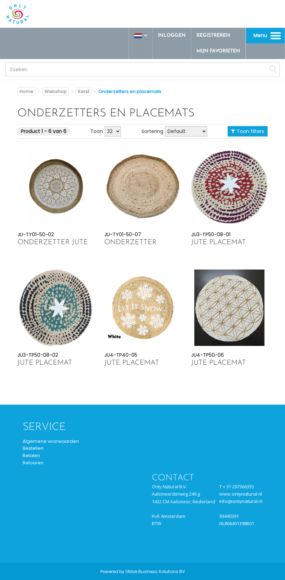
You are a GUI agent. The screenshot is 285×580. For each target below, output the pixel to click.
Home (26, 91)
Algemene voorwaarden (51, 441)
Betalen (31, 455)
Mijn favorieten (218, 51)
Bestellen (33, 448)
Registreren (213, 35)
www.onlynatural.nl (240, 494)
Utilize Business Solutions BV (155, 571)
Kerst (83, 91)
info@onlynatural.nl (240, 501)
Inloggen (172, 35)
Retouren (33, 462)
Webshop (55, 91)
